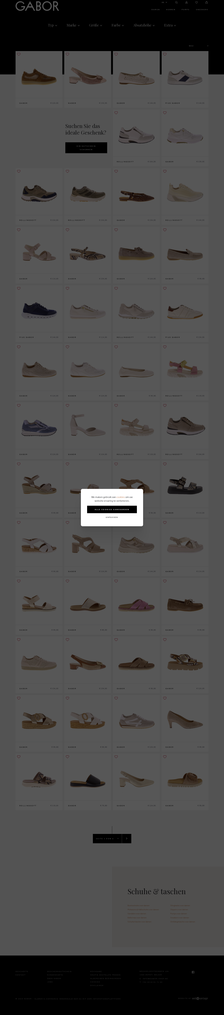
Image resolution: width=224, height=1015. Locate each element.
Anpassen (112, 517)
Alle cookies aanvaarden (112, 509)
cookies (120, 497)
